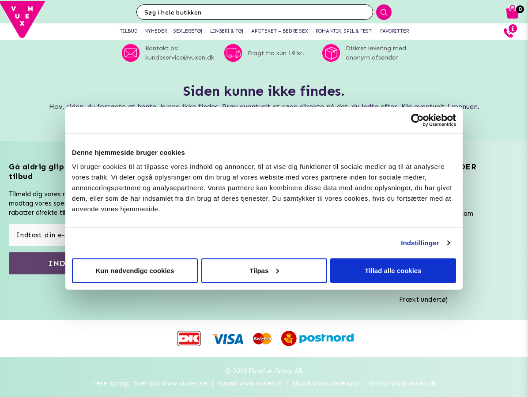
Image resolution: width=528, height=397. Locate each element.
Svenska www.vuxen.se (170, 383)
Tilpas (264, 270)
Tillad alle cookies (393, 270)
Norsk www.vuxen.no (325, 383)
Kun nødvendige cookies (135, 270)
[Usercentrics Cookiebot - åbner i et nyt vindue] (417, 120)
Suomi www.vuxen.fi (250, 383)
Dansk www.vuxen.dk (403, 383)
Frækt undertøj (423, 299)
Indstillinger (420, 243)
